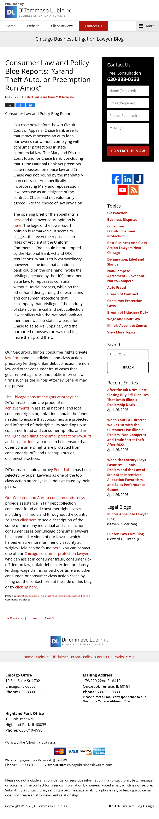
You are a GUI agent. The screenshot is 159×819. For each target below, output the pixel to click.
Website (33, 26)
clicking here (26, 587)
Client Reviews (62, 26)
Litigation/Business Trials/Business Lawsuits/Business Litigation (53, 596)
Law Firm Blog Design (131, 806)
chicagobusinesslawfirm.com (89, 765)
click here (28, 519)
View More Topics (121, 332)
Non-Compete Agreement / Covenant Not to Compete (126, 276)
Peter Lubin (64, 469)
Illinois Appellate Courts (127, 325)
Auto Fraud (116, 287)
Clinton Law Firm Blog (125, 534)
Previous (14, 618)
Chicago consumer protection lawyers (57, 553)
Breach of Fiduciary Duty (127, 312)
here (17, 219)
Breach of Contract (122, 294)
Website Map (125, 657)
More (150, 26)
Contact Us (93, 26)
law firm (12, 357)
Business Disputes (122, 219)
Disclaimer (60, 657)
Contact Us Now (128, 150)
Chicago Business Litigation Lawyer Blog (38, 10)
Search (128, 367)
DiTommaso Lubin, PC (135, 10)
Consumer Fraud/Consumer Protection (121, 231)
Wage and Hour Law (123, 319)
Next (49, 618)
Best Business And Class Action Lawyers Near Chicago (127, 247)
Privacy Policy (81, 657)
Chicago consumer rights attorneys (43, 396)
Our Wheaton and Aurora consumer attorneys (45, 497)
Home (10, 26)
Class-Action (117, 213)
